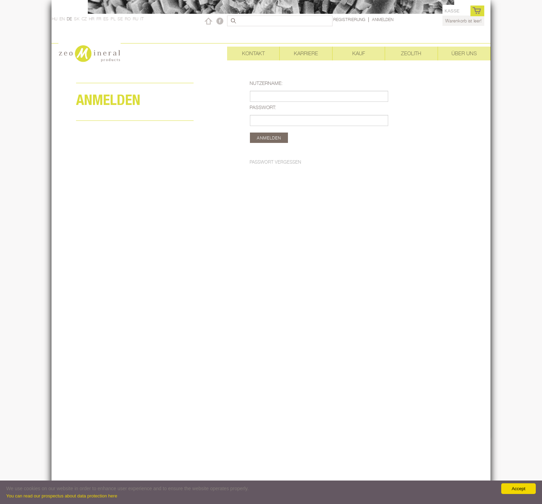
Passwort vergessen (275, 162)
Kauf (358, 53)
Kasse (452, 10)
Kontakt (253, 53)
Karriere (306, 53)
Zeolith (411, 53)
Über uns (464, 53)
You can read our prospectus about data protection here (61, 495)
